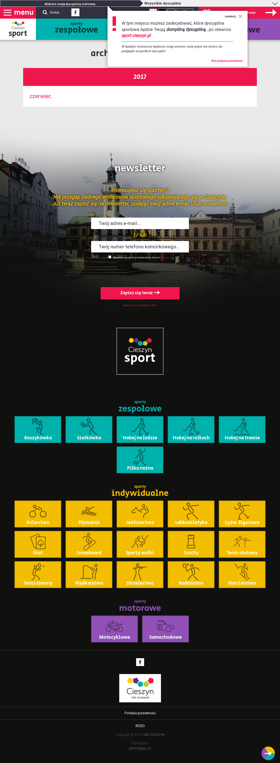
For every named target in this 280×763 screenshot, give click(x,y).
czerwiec (40, 96)
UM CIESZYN (154, 735)
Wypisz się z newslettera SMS (140, 305)
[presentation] (140, 272)
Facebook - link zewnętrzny (75, 13)
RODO (140, 726)
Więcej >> (166, 257)
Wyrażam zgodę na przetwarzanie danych (136, 257)
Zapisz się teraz (140, 293)
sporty (76, 28)
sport (18, 33)
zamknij (233, 17)
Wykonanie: (140, 745)
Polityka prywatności (140, 713)
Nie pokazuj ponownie (227, 61)
